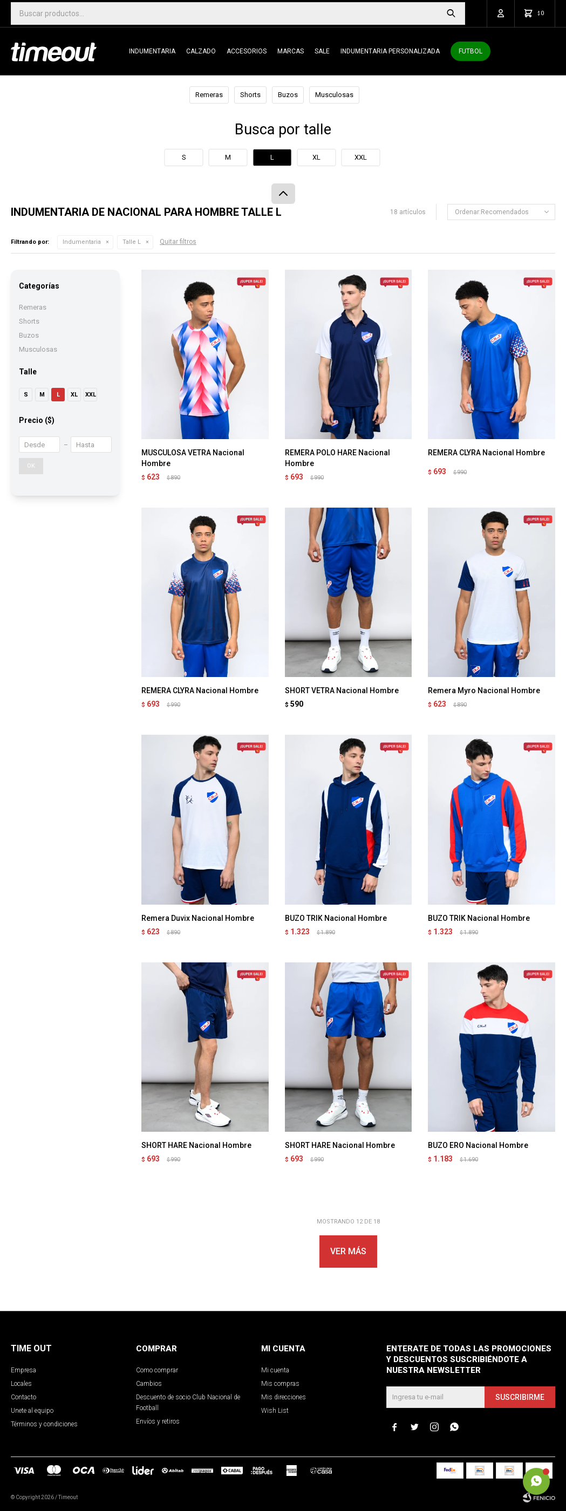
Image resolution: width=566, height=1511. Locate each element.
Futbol (470, 51)
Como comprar (157, 1370)
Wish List (275, 1410)
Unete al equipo (32, 1410)
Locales (21, 1383)
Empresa (23, 1370)
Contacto (23, 1397)
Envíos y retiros (158, 1421)
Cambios (149, 1383)
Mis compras (280, 1383)
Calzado (201, 51)
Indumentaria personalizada (390, 51)
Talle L (131, 241)
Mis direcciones (283, 1397)
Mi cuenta (275, 1370)
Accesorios (247, 51)
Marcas (290, 51)
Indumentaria (152, 51)
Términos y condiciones (44, 1424)
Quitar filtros (178, 241)
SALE (322, 51)
